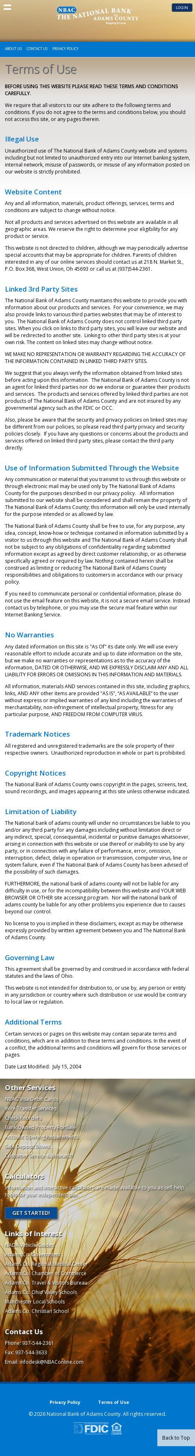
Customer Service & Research (39, 1155)
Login (182, 7)
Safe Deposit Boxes (27, 1146)
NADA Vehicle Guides (29, 1244)
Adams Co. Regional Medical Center (46, 1263)
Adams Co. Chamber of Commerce (45, 1273)
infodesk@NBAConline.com (52, 1361)
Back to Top (176, 1437)
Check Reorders (23, 1117)
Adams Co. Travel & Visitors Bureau (46, 1282)
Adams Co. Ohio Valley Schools (41, 1292)
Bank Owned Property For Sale (40, 1127)
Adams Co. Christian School (37, 1311)
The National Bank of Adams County (97, 15)
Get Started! (31, 1212)
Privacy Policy (65, 48)
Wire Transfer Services (31, 1108)
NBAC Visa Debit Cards (31, 1098)
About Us (13, 48)
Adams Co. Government (33, 1254)
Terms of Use (113, 1402)
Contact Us (37, 48)
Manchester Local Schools (35, 1301)
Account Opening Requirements (42, 1136)
